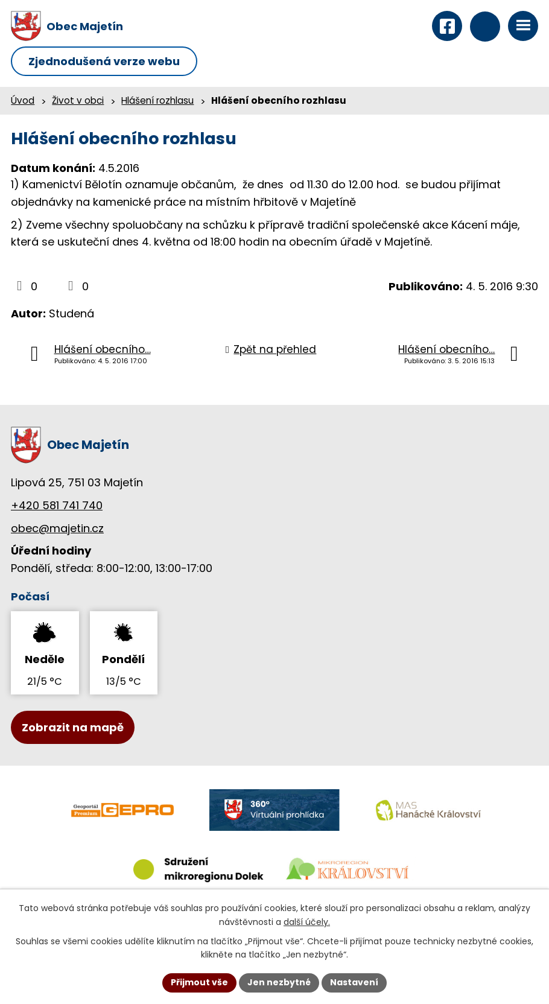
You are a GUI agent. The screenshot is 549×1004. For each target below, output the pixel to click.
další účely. (307, 922)
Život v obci (78, 100)
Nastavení (354, 982)
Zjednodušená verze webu (104, 61)
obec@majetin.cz (57, 528)
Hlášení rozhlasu (157, 100)
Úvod (22, 100)
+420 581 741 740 (57, 505)
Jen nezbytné (279, 982)
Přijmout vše (199, 982)
